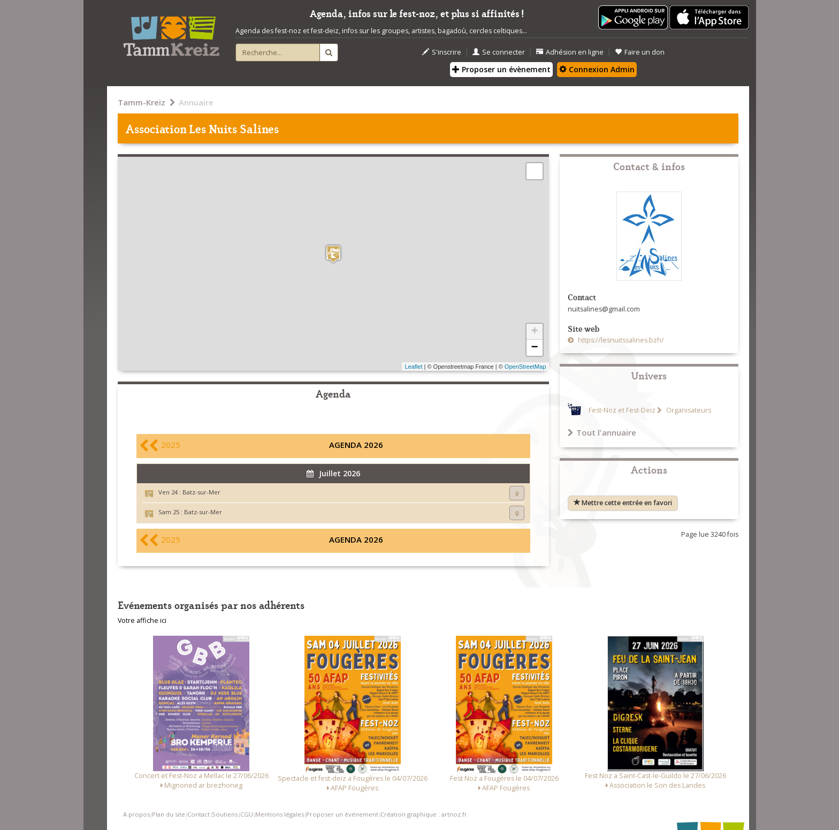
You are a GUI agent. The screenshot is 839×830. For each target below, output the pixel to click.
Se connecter (498, 52)
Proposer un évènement (501, 69)
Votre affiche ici (142, 620)
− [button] (534, 348)
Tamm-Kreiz (141, 102)
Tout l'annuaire (602, 432)
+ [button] (534, 332)
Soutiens (225, 814)
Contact (198, 814)
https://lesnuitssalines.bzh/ (620, 340)
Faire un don (640, 52)
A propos (136, 814)
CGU (246, 814)
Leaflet (413, 366)
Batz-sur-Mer (201, 492)
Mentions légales (279, 814)
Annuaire (196, 102)
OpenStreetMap (525, 366)
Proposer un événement (342, 814)
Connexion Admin (597, 69)
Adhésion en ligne (570, 52)
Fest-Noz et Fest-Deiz (622, 410)
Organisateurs (688, 410)
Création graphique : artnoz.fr (423, 814)
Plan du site (168, 814)
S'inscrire (441, 52)
